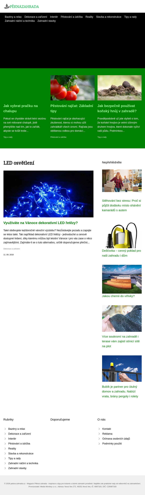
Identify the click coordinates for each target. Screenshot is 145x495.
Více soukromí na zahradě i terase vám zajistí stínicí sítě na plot (121, 341)
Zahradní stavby (47, 20)
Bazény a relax (13, 16)
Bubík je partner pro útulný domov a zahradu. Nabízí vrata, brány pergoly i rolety (120, 391)
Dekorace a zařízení (35, 16)
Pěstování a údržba (72, 16)
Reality (89, 16)
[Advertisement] (72, 44)
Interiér (54, 16)
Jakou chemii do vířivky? (118, 296)
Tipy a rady (130, 16)
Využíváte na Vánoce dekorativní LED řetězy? (40, 223)
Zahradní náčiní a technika (20, 20)
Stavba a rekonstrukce (108, 16)
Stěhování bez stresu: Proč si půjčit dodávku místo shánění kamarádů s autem (121, 205)
